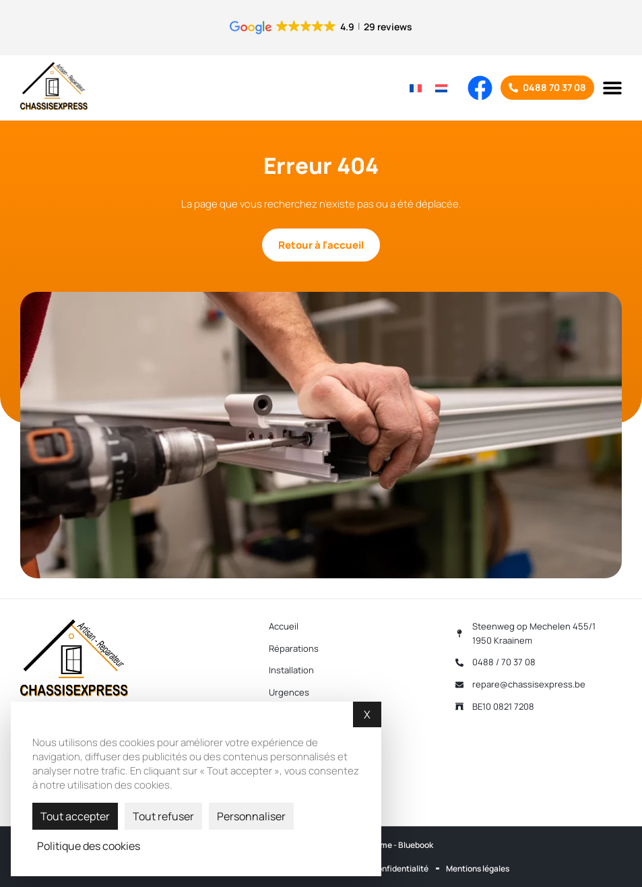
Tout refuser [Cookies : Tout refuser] (163, 816)
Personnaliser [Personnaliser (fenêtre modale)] (251, 816)
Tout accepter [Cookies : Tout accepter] (75, 816)
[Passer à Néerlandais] (441, 87)
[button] (612, 87)
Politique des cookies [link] (88, 845)
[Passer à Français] (415, 87)
